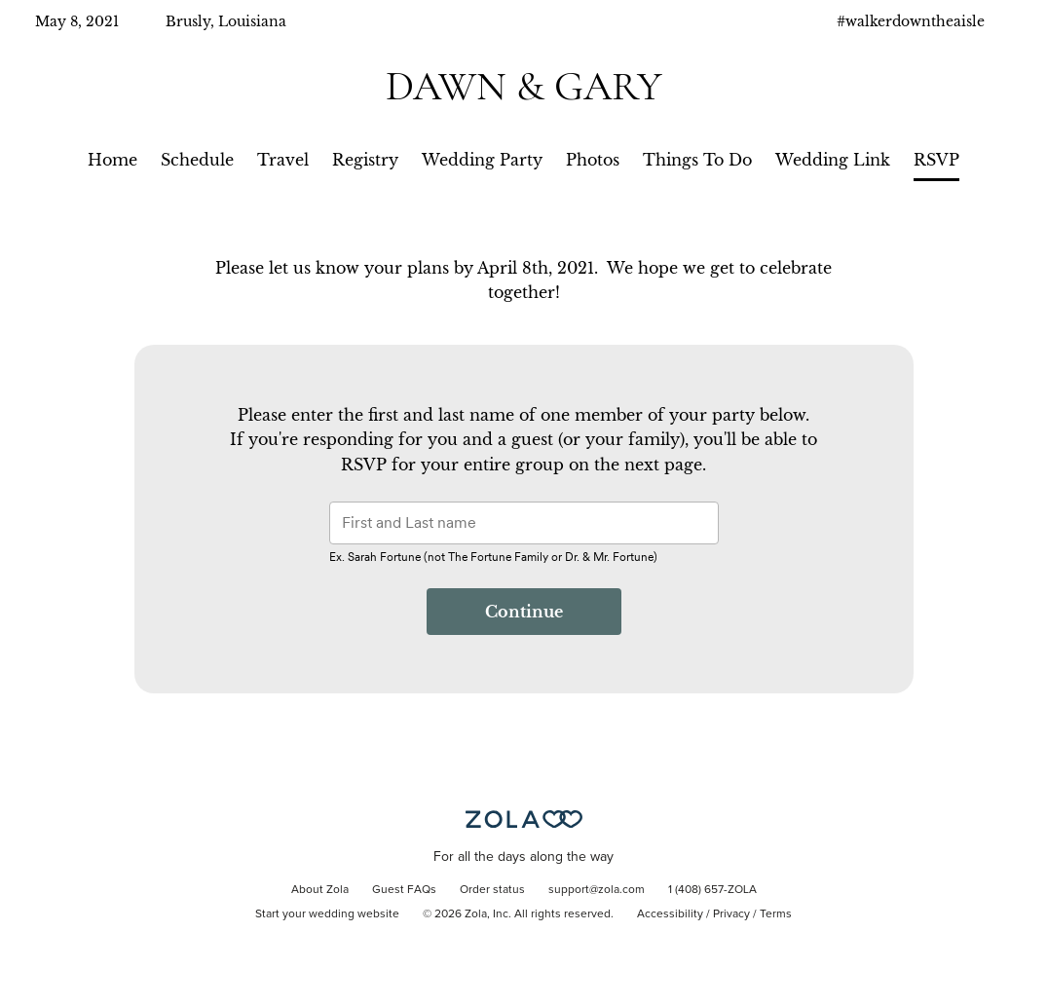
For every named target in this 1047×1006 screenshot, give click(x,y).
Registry (365, 159)
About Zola (320, 890)
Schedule (197, 159)
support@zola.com (596, 890)
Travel (283, 159)
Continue (524, 611)
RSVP (936, 159)
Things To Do (697, 159)
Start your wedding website (327, 914)
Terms (776, 914)
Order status (492, 890)
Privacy (731, 914)
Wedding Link (832, 159)
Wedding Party (482, 159)
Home (112, 159)
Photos (592, 159)
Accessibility (670, 914)
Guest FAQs (404, 890)
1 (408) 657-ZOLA (712, 890)
